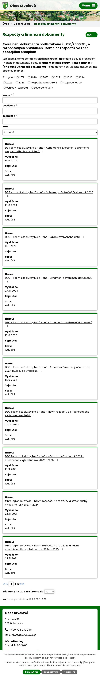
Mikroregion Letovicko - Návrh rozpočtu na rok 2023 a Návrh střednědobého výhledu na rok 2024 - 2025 (42, 547)
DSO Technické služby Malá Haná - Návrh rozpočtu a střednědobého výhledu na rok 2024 (47, 413)
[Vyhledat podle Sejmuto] (50, 121)
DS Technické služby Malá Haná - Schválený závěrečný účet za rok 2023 (49, 194)
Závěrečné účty (43, 87)
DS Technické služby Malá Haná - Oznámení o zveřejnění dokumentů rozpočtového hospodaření (47, 149)
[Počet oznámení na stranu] (49, 592)
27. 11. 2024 (11, 290)
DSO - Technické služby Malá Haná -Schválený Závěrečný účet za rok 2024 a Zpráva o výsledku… (47, 369)
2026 (21, 82)
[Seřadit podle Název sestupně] (13, 94)
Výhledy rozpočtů (17, 87)
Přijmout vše (31, 672)
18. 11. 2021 (10, 469)
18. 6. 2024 (11, 160)
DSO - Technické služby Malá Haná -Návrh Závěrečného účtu (45, 237)
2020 (34, 77)
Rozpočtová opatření (44, 82)
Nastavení (69, 672)
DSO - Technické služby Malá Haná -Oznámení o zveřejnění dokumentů (48, 279)
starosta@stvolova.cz (22, 635)
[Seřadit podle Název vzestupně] (13, 93)
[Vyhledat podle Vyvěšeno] (50, 111)
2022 (57, 77)
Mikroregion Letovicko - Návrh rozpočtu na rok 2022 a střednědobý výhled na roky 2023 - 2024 (46, 502)
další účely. (70, 657)
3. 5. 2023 (11, 246)
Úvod (5, 23)
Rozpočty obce (72, 82)
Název (7, 95)
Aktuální (10, 175)
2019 (22, 77)
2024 (82, 77)
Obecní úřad (21, 23)
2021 (45, 77)
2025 (9, 82)
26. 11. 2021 (11, 513)
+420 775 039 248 (20, 629)
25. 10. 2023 (12, 424)
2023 (69, 77)
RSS (91, 34)
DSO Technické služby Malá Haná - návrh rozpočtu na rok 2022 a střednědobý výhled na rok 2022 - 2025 (44, 458)
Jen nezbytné (51, 672)
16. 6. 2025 (11, 335)
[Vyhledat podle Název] (50, 100)
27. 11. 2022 (11, 558)
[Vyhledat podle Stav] (50, 132)
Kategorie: (8, 77)
